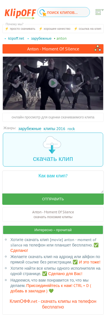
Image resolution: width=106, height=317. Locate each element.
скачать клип (53, 149)
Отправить (53, 199)
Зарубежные (30, 128)
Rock (71, 128)
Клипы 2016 (54, 128)
